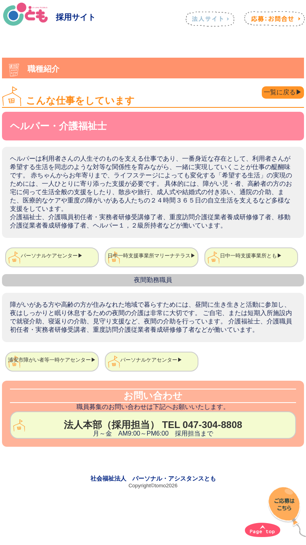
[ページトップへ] (262, 530)
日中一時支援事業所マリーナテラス (149, 256)
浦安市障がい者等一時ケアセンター (49, 360)
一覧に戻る (280, 92)
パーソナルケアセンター (49, 256)
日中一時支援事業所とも (248, 256)
